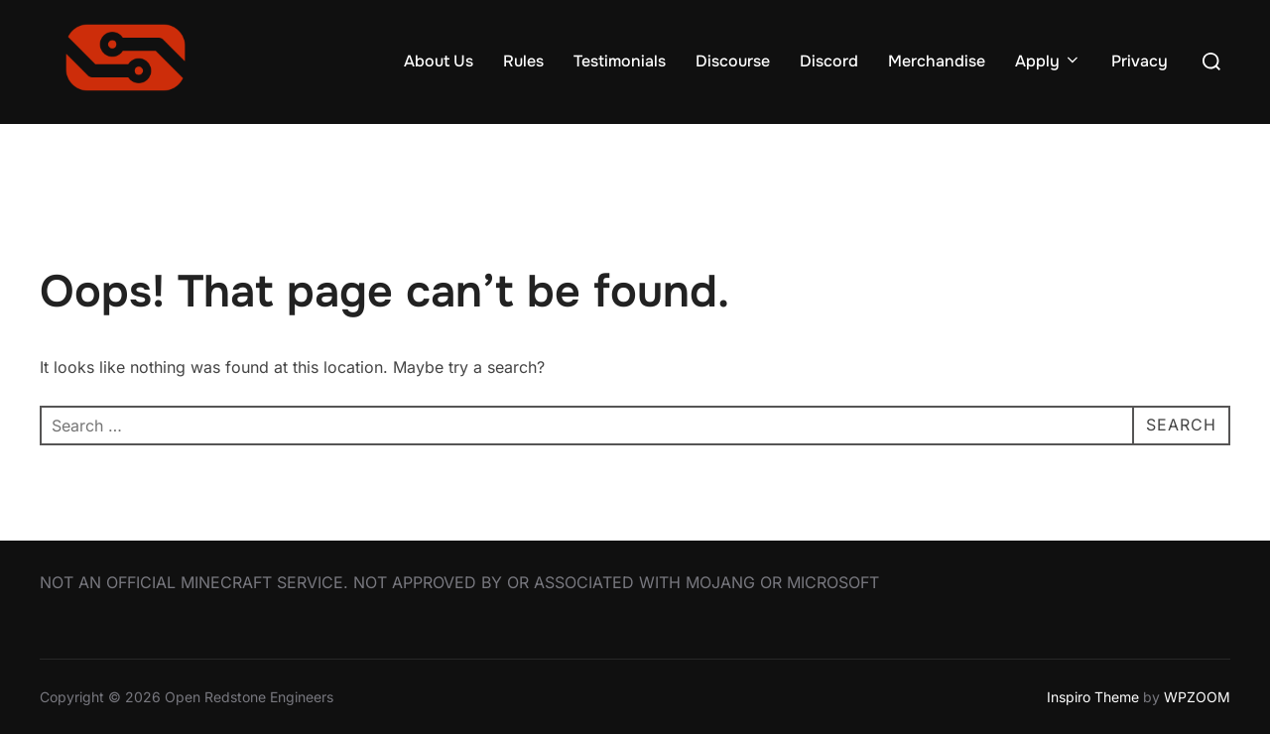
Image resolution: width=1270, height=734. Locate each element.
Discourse (733, 61)
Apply (1048, 61)
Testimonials (619, 61)
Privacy (1139, 61)
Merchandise (936, 61)
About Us (438, 61)
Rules (523, 61)
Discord (829, 61)
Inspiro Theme (1093, 696)
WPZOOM (1197, 696)
